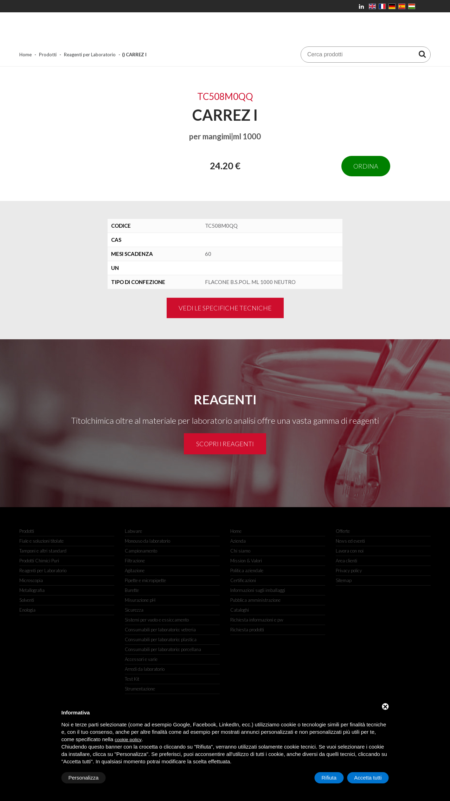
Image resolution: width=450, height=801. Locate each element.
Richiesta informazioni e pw (256, 620)
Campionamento (141, 551)
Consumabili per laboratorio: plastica (161, 639)
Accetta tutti (367, 778)
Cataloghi (239, 610)
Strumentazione (140, 689)
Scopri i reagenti (225, 444)
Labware (133, 531)
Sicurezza (134, 610)
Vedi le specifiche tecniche (225, 308)
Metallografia (32, 590)
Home (25, 54)
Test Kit (132, 679)
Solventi (26, 600)
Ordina (365, 166)
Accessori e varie (141, 659)
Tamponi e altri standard (42, 551)
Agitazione (134, 570)
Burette (132, 590)
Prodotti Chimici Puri (39, 560)
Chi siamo (240, 551)
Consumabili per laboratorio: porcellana (163, 649)
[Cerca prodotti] (422, 54)
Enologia (27, 610)
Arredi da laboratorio (145, 669)
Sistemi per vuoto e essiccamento (157, 620)
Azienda (238, 541)
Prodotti (48, 54)
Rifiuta (329, 778)
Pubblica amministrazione (255, 600)
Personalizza (84, 778)
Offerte (343, 531)
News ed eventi (350, 541)
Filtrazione (135, 560)
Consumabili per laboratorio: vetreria (160, 629)
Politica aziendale (246, 570)
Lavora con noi (350, 551)
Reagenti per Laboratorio (90, 54)
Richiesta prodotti (247, 629)
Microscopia (31, 580)
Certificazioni (243, 580)
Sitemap (344, 580)
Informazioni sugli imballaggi (257, 590)
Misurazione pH (140, 600)
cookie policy (128, 739)
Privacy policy (349, 570)
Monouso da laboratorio (147, 541)
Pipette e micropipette (145, 580)
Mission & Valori (246, 560)
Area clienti (346, 560)
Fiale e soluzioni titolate (41, 541)
